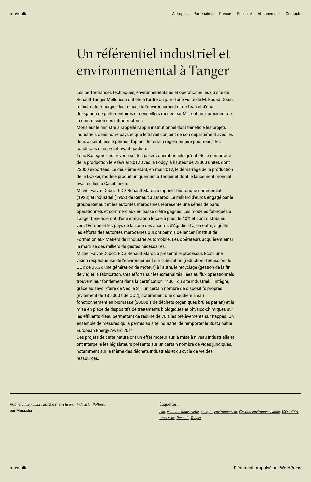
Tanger (195, 418)
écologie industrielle (183, 412)
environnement (225, 412)
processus (167, 418)
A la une (68, 404)
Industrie (84, 404)
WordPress (290, 467)
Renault (183, 418)
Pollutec (98, 404)
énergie (206, 412)
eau (162, 412)
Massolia (18, 13)
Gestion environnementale (259, 412)
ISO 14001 (290, 412)
